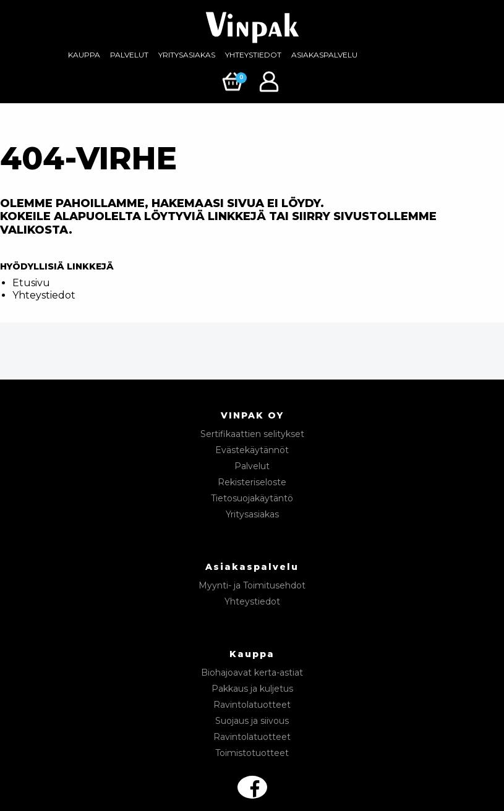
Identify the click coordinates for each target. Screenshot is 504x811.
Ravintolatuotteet (252, 704)
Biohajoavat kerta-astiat (252, 672)
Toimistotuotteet (252, 752)
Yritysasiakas (186, 54)
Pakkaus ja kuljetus (252, 688)
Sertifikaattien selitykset (252, 433)
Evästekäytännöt (252, 450)
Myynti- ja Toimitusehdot (252, 585)
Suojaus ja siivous (252, 720)
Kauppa (84, 54)
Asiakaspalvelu (324, 54)
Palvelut (129, 54)
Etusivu (31, 283)
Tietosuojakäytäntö (252, 498)
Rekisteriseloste (252, 482)
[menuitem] (84, 55)
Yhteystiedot (253, 54)
